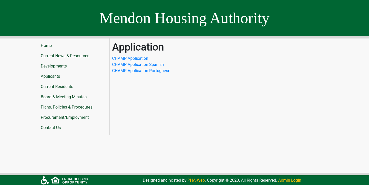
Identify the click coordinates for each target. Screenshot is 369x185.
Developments (54, 66)
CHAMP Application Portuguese (141, 70)
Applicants (50, 76)
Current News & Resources (65, 55)
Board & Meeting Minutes (64, 96)
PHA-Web (196, 180)
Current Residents (57, 86)
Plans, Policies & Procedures (67, 107)
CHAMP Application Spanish (138, 64)
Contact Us (51, 127)
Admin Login (289, 180)
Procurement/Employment (65, 117)
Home (46, 45)
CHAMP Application (130, 58)
